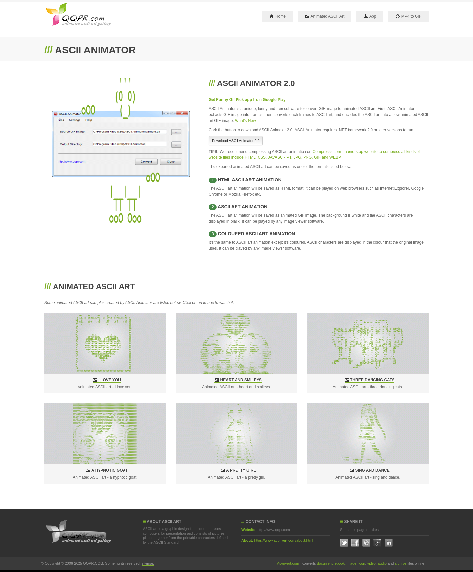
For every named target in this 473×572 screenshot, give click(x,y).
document (325, 563)
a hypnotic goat (109, 470)
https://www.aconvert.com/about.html (283, 540)
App (370, 16)
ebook (340, 563)
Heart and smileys (241, 380)
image (351, 563)
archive (400, 563)
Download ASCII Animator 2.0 (235, 141)
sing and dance (372, 470)
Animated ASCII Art (324, 16)
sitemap (148, 563)
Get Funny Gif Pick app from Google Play (247, 99)
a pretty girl (241, 470)
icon (361, 563)
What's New (245, 120)
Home (278, 16)
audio (382, 563)
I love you (109, 380)
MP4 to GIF (408, 16)
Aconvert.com (288, 563)
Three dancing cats (372, 380)
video (371, 563)
